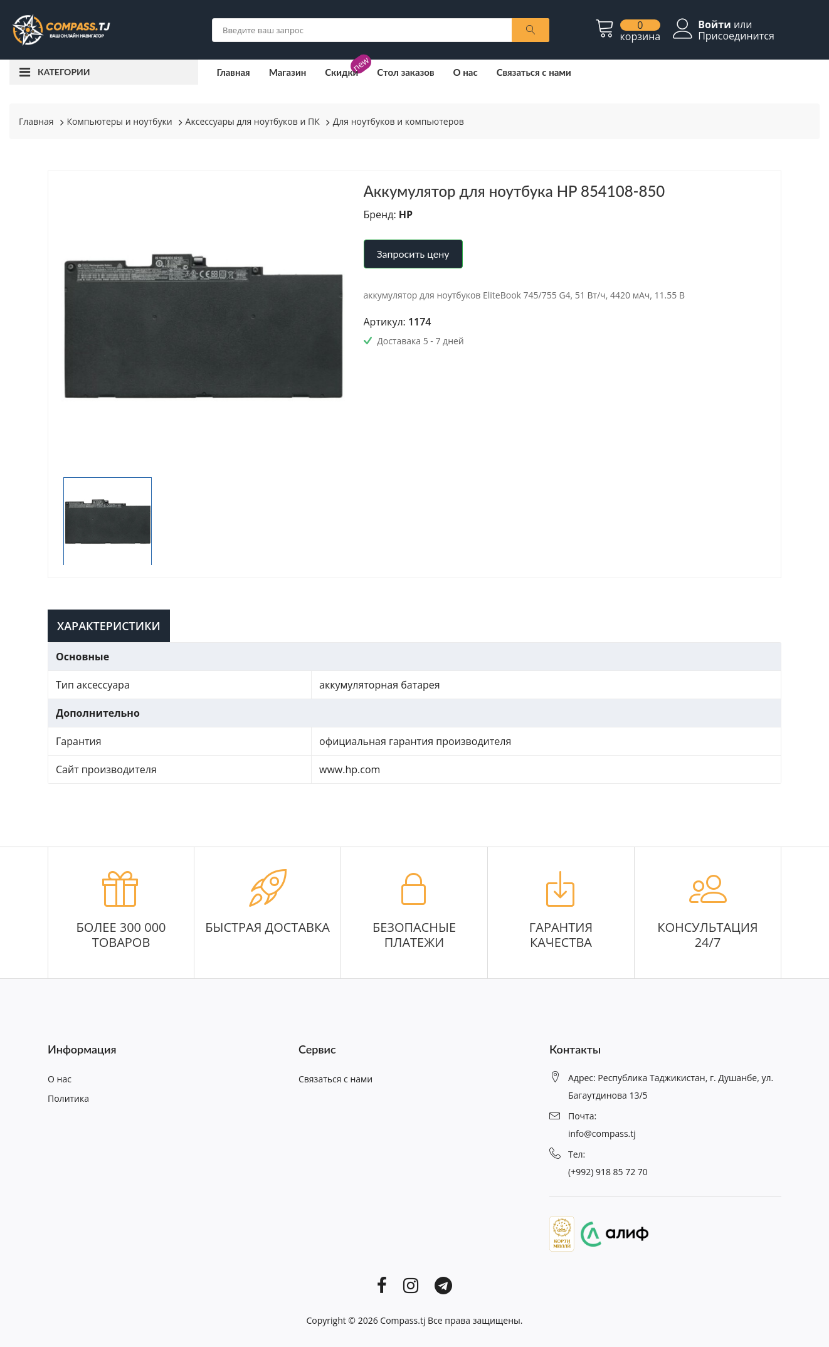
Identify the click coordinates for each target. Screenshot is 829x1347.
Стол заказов (405, 72)
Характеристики (109, 625)
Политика (68, 1098)
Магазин (288, 72)
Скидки (341, 72)
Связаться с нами (534, 72)
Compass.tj (402, 1320)
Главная (233, 72)
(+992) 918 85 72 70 (608, 1172)
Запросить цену (413, 254)
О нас (465, 72)
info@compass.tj (602, 1133)
